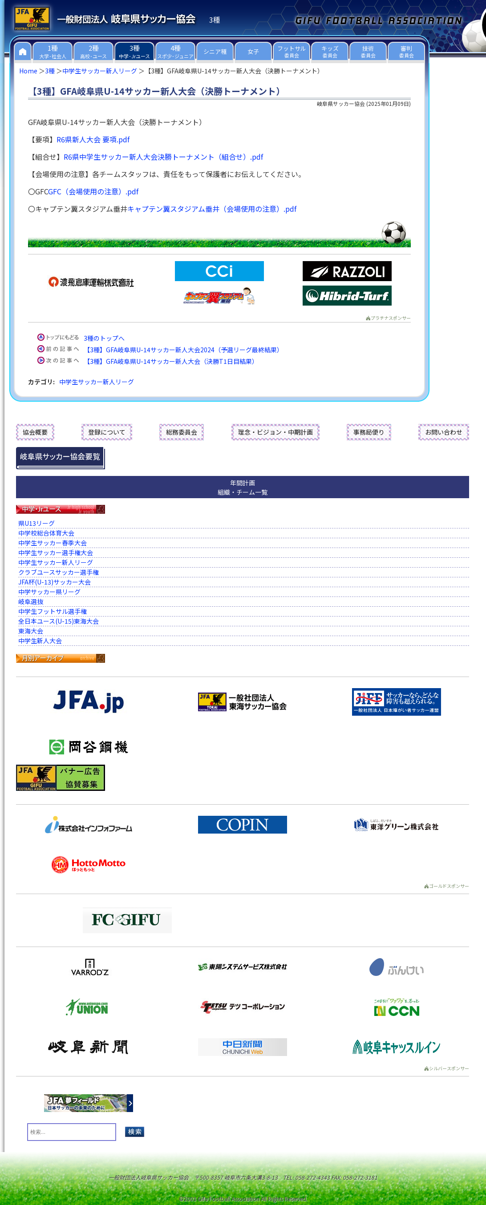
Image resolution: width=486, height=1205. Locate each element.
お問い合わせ (443, 431)
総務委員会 (181, 431)
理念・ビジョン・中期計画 (275, 431)
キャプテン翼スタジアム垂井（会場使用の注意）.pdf (211, 208)
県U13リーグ (36, 523)
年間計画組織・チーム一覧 (242, 487)
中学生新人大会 (40, 640)
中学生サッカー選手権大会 (55, 552)
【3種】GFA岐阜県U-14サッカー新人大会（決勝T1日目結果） (171, 361)
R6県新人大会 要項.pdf (93, 139)
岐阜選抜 (30, 601)
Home (28, 70)
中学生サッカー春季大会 (52, 542)
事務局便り (369, 431)
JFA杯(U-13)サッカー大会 (54, 581)
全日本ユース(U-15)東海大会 (58, 621)
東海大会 (30, 630)
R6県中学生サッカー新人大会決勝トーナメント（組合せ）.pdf (163, 156)
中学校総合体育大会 (46, 532)
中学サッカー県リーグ (49, 591)
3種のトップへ (104, 338)
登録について (107, 431)
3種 (50, 70)
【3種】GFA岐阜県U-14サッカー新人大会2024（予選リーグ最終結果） (183, 349)
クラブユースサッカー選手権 (58, 572)
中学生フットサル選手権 (52, 611)
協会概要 (35, 431)
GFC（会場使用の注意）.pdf (93, 191)
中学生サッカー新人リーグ (99, 70)
